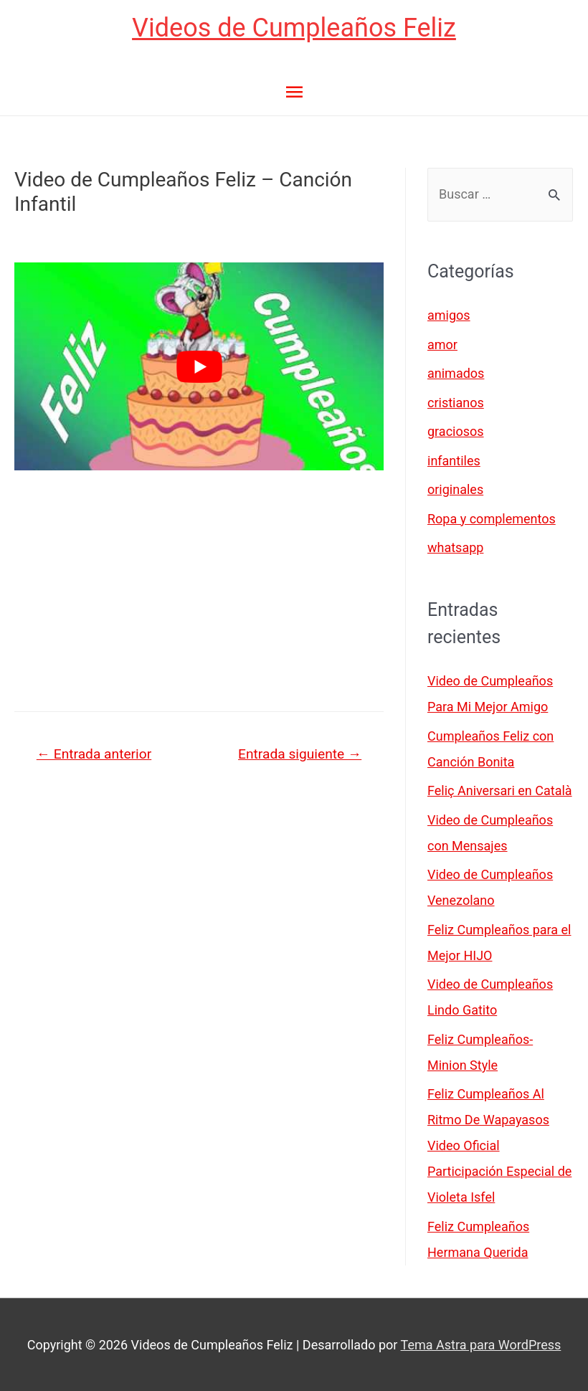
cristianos (455, 402)
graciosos (455, 431)
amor (442, 344)
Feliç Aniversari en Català (499, 790)
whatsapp (455, 547)
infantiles (453, 460)
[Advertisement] (199, 591)
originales (455, 489)
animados (455, 373)
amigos (448, 315)
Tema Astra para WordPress (481, 1344)
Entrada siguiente (299, 754)
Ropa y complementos (491, 518)
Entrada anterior (94, 754)
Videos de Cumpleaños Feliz (294, 28)
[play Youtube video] (199, 366)
